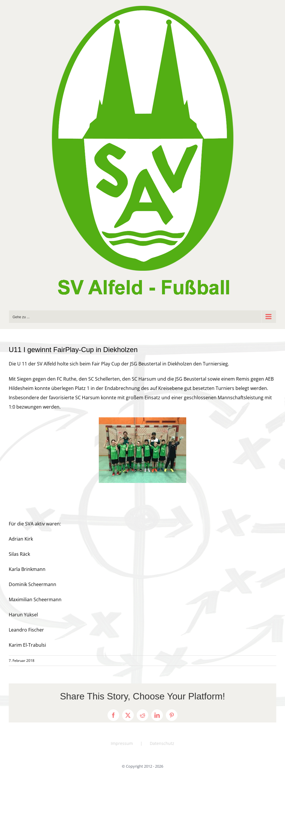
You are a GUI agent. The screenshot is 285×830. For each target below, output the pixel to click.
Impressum (122, 743)
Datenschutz (162, 743)
